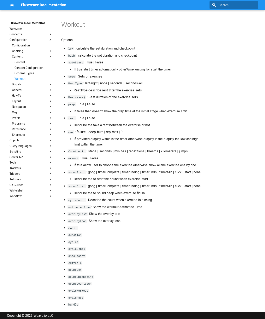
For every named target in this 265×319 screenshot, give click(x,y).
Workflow (31, 196)
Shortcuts (32, 135)
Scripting (31, 151)
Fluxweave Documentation (28, 23)
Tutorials (31, 179)
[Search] (234, 5)
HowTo (32, 95)
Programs (32, 123)
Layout (32, 101)
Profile (32, 118)
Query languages (31, 146)
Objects (31, 140)
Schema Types (24, 73)
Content (32, 56)
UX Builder (31, 185)
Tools (31, 163)
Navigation (32, 107)
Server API (31, 157)
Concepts (31, 34)
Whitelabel (31, 190)
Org (32, 112)
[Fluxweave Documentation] (12, 5)
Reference (32, 129)
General (32, 90)
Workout (19, 78)
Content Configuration (28, 67)
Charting (32, 51)
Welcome (16, 28)
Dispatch (32, 84)
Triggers (31, 174)
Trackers (31, 168)
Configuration (31, 40)
